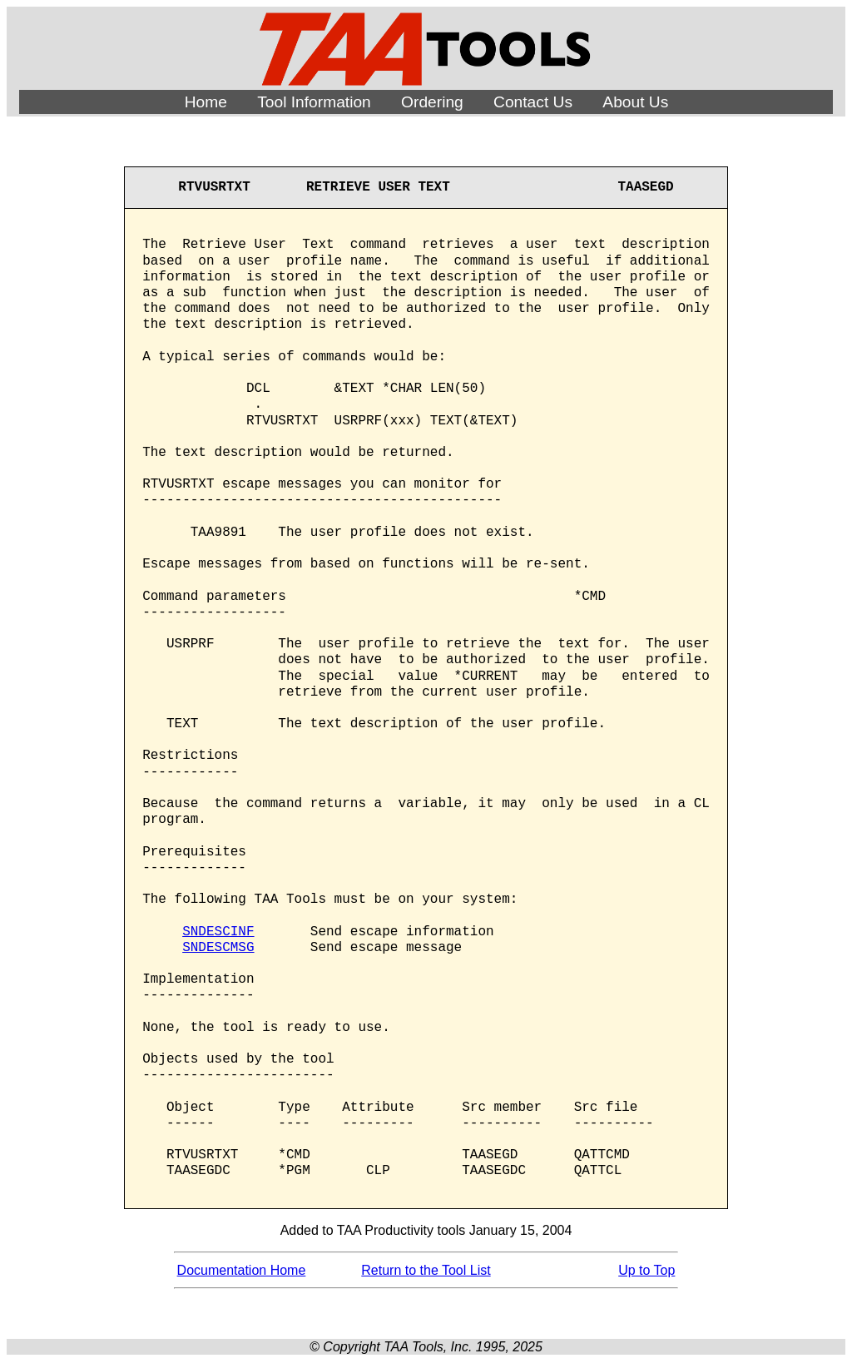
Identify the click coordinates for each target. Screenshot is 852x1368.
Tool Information (314, 102)
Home (206, 102)
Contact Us (532, 102)
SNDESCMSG (218, 948)
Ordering (432, 102)
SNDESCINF (218, 932)
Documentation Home (241, 1270)
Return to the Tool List (425, 1270)
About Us (635, 102)
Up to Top (646, 1270)
